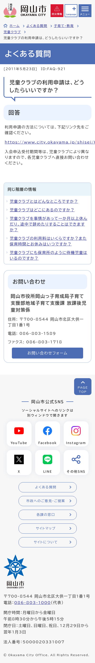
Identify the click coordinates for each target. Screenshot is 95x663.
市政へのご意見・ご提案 (45, 501)
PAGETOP (83, 389)
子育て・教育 (64, 25)
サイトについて (46, 542)
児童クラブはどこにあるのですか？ (42, 210)
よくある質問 (36, 25)
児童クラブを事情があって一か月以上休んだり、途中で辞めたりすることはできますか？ (48, 224)
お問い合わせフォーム (48, 353)
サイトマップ (46, 528)
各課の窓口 (46, 514)
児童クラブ (12, 32)
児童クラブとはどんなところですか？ (44, 201)
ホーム (15, 25)
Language (71, 14)
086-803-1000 (32, 602)
